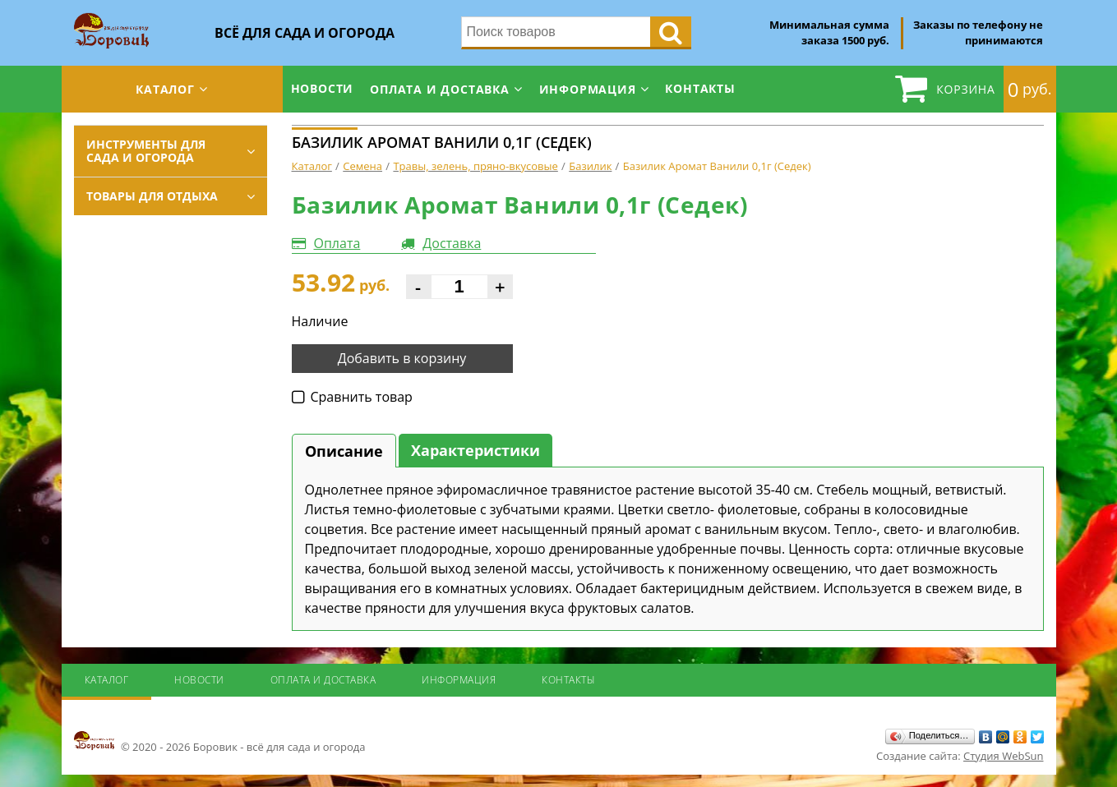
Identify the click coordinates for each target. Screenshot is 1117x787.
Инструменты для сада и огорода (145, 150)
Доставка (451, 243)
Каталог (165, 89)
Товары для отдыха (152, 196)
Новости (322, 88)
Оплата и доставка (440, 89)
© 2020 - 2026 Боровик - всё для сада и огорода (220, 742)
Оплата (337, 243)
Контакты (700, 88)
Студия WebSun (1003, 755)
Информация (587, 89)
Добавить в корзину (402, 358)
